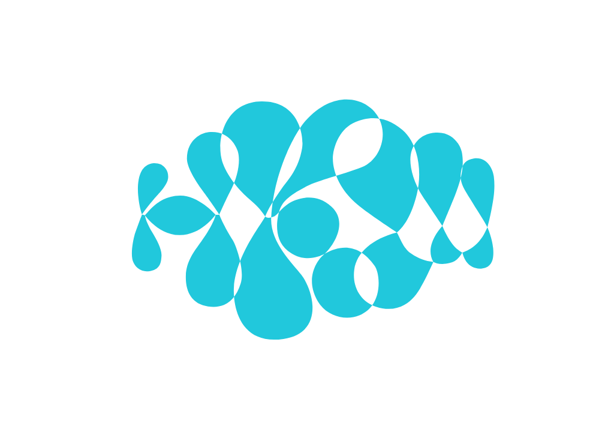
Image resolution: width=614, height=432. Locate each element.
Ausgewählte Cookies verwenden (247, 275)
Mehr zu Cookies (307, 309)
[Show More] (434, 202)
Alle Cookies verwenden (384, 275)
